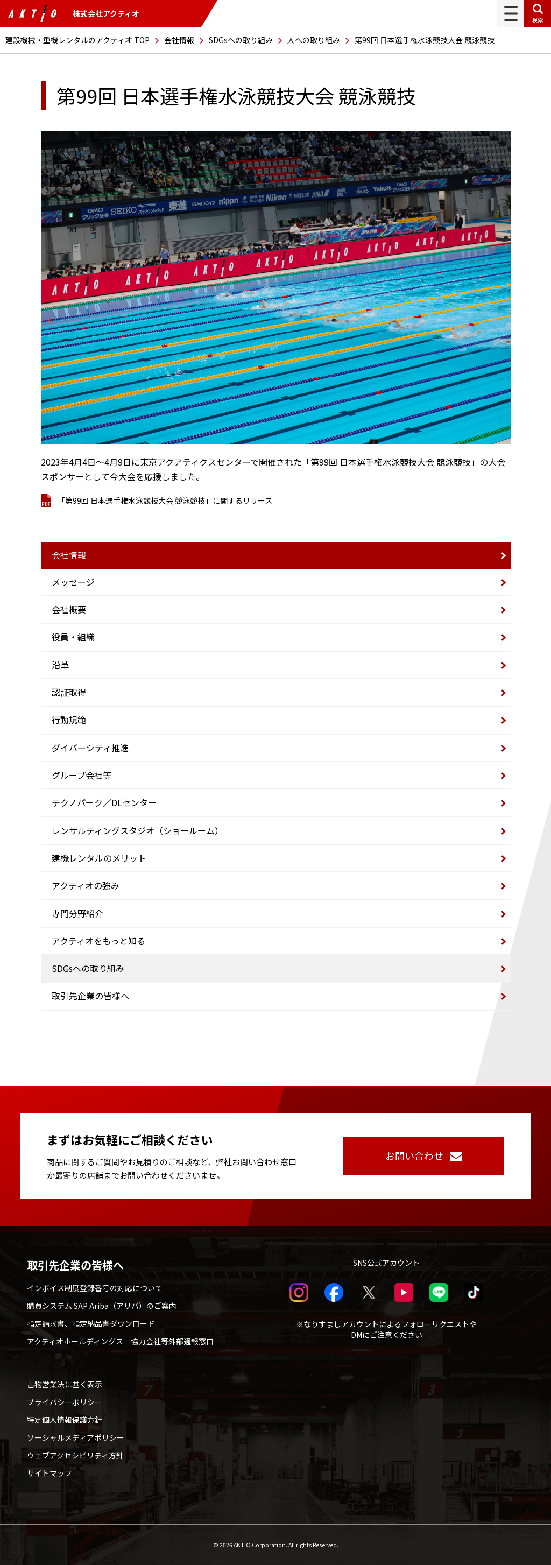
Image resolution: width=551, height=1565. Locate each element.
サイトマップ (49, 1473)
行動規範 (69, 719)
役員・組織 (73, 636)
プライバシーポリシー (64, 1402)
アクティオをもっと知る (98, 940)
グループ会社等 (81, 775)
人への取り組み (313, 39)
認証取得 (69, 692)
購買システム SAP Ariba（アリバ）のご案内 (101, 1305)
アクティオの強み (85, 885)
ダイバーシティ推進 (90, 747)
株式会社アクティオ (73, 13)
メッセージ (73, 581)
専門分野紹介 (77, 913)
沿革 (60, 664)
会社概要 (69, 609)
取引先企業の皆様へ (90, 995)
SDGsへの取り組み (241, 39)
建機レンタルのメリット (99, 857)
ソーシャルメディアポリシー (75, 1437)
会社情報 (179, 39)
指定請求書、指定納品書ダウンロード (91, 1323)
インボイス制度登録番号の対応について (95, 1288)
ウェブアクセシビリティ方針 (75, 1455)
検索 (537, 20)
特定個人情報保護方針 (64, 1420)
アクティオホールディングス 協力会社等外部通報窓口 (120, 1341)
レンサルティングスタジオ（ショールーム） (137, 830)
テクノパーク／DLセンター (104, 802)
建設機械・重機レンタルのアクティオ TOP (77, 39)
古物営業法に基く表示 (64, 1384)
